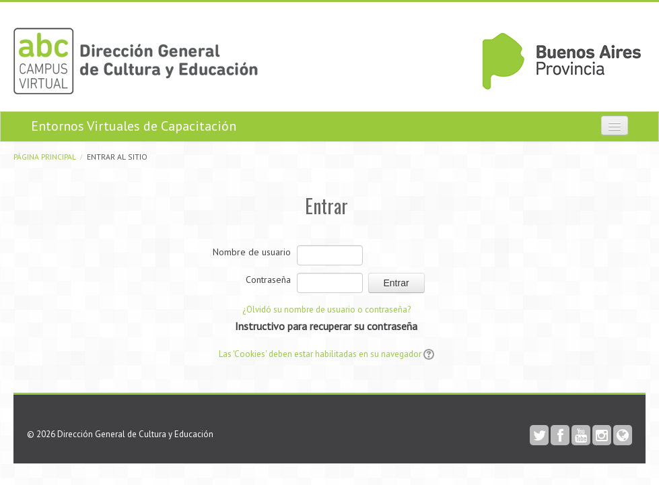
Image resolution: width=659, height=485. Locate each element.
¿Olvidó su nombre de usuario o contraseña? (326, 309)
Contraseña (268, 279)
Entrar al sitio (117, 157)
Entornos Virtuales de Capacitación (133, 126)
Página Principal (44, 157)
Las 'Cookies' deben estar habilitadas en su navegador (320, 354)
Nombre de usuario (252, 252)
